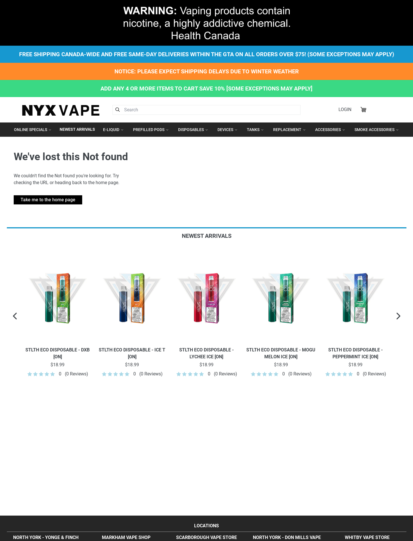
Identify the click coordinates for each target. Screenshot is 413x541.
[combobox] (206, 110)
